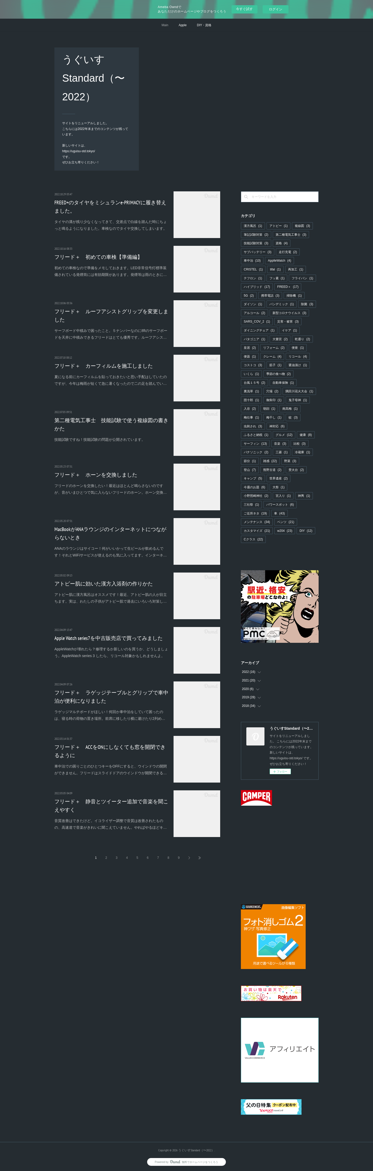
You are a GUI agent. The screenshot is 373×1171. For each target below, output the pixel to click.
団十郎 (251, 400)
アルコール (254, 313)
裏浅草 (251, 391)
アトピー (278, 226)
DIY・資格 (204, 25)
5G (249, 295)
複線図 (302, 226)
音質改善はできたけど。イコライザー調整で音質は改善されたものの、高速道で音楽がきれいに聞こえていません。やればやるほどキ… (110, 824)
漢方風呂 (253, 226)
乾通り (302, 339)
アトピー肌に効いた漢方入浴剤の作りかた (103, 583)
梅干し (274, 417)
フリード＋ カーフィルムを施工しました (103, 366)
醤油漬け (298, 365)
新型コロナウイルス (289, 313)
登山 (250, 470)
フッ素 (277, 278)
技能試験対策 (256, 243)
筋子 (275, 365)
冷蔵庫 (302, 452)
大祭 (278, 487)
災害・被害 (288, 321)
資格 (282, 243)
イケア (289, 330)
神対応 (277, 426)
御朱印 (274, 400)
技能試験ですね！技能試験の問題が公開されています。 (99, 439)
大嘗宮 (280, 339)
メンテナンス (257, 522)
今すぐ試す (244, 9)
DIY (305, 531)
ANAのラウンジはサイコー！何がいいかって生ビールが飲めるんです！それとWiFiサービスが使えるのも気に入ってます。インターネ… (110, 551)
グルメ (284, 435)
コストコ (253, 365)
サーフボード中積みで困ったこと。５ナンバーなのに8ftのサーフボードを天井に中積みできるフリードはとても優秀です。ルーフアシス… (110, 334)
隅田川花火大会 (299, 391)
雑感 (270, 461)
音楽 (280, 443)
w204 (284, 531)
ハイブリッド (257, 287)
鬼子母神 (298, 400)
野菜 (290, 461)
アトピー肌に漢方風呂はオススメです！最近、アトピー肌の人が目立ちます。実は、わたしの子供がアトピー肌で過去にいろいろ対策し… (110, 598)
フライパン (302, 278)
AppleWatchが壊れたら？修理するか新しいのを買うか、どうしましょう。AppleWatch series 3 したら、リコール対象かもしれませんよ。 (111, 652)
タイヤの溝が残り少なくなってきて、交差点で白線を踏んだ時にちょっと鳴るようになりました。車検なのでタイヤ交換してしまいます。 (110, 225)
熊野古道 (272, 470)
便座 (298, 348)
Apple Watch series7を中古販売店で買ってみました (108, 638)
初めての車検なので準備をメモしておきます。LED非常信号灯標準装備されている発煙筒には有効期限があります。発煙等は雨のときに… (110, 271)
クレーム (272, 356)
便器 (250, 356)
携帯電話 (270, 295)
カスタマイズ (257, 531)
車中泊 (252, 260)
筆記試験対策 (256, 234)
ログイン (275, 9)
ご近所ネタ (255, 513)
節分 (250, 461)
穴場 (272, 391)
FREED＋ (287, 287)
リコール (298, 356)
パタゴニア (254, 339)
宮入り (283, 496)
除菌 (307, 304)
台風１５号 (254, 383)
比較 (299, 443)
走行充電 (288, 252)
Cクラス (253, 539)
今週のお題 (254, 487)
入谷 (250, 408)
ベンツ (285, 522)
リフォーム (274, 348)
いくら (251, 374)
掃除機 (294, 295)
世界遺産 (278, 478)
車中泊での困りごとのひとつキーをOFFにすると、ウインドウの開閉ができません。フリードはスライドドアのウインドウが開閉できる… (110, 769)
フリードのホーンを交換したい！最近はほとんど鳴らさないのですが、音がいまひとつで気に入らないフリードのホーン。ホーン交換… (110, 489)
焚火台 (296, 470)
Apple (183, 25)
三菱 (282, 452)
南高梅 (290, 408)
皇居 (250, 348)
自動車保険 (283, 383)
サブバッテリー (257, 252)
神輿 (304, 496)
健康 (306, 435)
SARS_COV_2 (257, 321)
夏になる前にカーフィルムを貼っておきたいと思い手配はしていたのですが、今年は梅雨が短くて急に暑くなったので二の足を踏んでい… (110, 380)
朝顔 (269, 408)
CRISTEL (253, 269)
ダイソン (253, 304)
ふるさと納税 (256, 435)
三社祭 (251, 504)
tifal (275, 269)
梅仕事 (251, 417)
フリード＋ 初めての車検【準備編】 (98, 257)
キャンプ (253, 478)
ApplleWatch (279, 260)
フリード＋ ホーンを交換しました (95, 474)
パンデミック (281, 304)
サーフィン (255, 443)
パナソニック (256, 452)
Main (165, 25)
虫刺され (253, 426)
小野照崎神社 (256, 496)
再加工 (295, 269)
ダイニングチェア (259, 330)
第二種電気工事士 (291, 234)
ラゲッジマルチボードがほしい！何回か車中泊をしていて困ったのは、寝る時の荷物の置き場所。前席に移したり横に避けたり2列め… (109, 715)
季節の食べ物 (278, 374)
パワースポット (280, 504)
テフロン (253, 278)
